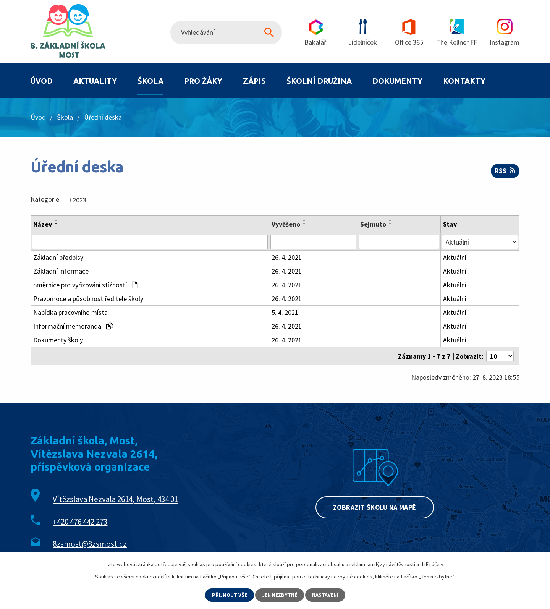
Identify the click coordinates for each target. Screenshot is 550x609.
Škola (150, 80)
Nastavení (325, 594)
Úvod (42, 80)
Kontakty (464, 80)
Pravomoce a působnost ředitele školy (88, 298)
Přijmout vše (229, 594)
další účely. (432, 564)
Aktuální (455, 257)
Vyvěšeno (286, 224)
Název (42, 224)
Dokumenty (397, 80)
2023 (79, 200)
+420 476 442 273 (80, 521)
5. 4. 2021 (285, 312)
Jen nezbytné (280, 594)
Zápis (254, 80)
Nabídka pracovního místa (70, 312)
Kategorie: (46, 199)
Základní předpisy (58, 257)
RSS (505, 171)
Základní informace (61, 271)
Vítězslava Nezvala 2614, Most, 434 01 (115, 498)
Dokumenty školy (58, 339)
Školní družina (319, 80)
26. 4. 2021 (287, 257)
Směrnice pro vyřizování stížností (85, 284)
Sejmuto (373, 224)
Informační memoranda (73, 326)
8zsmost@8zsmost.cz (90, 543)
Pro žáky (203, 80)
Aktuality (95, 80)
